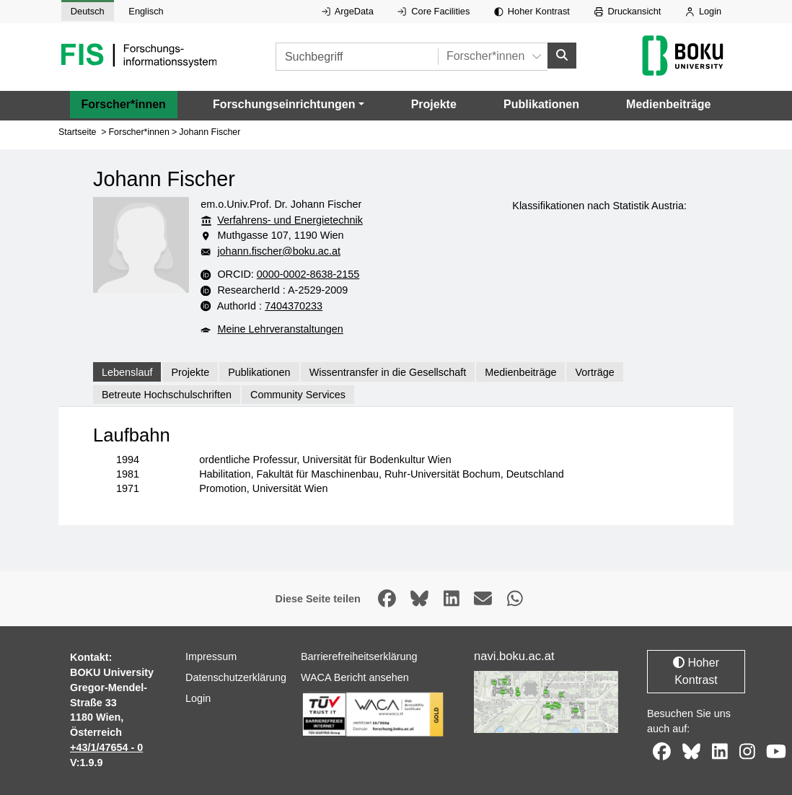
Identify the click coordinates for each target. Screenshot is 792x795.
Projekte (434, 103)
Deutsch (88, 11)
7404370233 (293, 305)
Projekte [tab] (190, 371)
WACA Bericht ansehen (355, 677)
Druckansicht (627, 11)
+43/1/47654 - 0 (106, 747)
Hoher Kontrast (532, 11)
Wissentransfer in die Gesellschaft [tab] (388, 371)
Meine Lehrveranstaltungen (280, 329)
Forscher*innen (124, 103)
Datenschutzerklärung (235, 677)
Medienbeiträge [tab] (520, 371)
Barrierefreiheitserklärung (359, 656)
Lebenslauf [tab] (127, 371)
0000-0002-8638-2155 (308, 274)
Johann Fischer (209, 132)
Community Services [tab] (298, 394)
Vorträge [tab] (594, 371)
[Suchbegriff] (357, 57)
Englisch (145, 11)
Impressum (211, 656)
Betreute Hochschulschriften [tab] (167, 394)
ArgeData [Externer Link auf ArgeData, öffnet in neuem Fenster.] (348, 11)
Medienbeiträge (668, 103)
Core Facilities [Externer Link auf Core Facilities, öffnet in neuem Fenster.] (433, 11)
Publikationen (541, 103)
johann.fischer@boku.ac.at (278, 251)
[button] (288, 104)
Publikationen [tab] (259, 371)
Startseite (77, 132)
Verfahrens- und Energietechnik (290, 219)
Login (703, 11)
